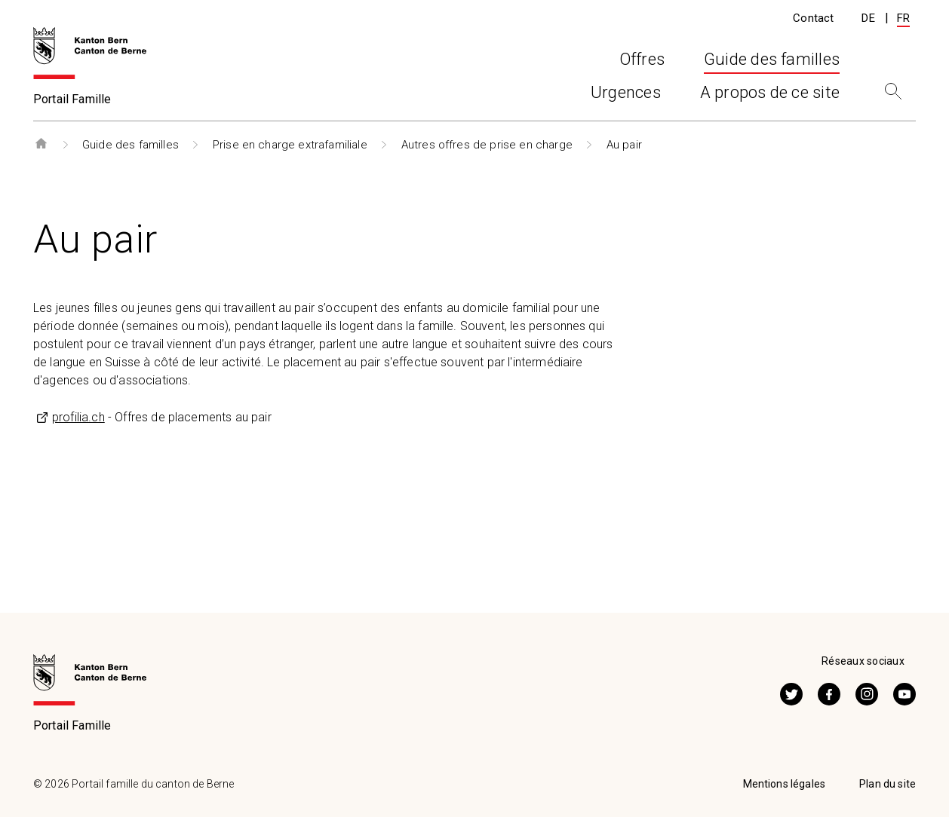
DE (867, 18)
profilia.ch (78, 417)
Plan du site (887, 784)
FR (903, 18)
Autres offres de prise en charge (487, 144)
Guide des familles (130, 144)
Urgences (626, 96)
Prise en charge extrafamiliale (290, 144)
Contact (813, 18)
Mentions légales (784, 784)
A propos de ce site (770, 96)
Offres (353, 96)
